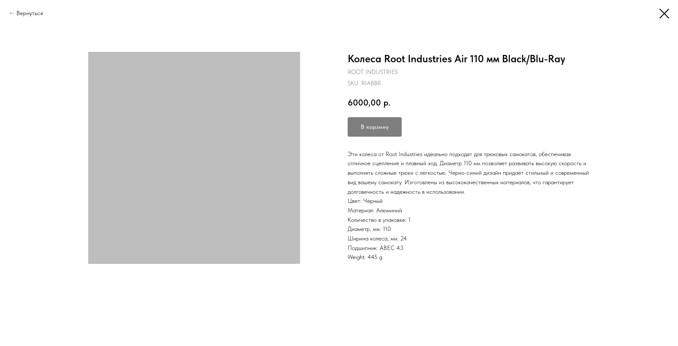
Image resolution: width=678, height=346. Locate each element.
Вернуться (29, 13)
